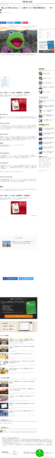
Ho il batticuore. (4, 84)
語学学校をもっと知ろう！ (47, 78)
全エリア (41, 30)
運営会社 (14, 451)
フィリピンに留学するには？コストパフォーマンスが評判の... (48, 152)
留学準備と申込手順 (46, 73)
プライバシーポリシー (16, 452)
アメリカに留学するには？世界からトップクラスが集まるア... (48, 129)
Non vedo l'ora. (4, 79)
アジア (40, 37)
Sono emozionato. (5, 80)
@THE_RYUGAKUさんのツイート (44, 170)
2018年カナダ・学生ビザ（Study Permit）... (48, 101)
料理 (48, 166)
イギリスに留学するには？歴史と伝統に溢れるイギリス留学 (48, 138)
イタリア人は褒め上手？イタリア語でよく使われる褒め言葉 (48, 115)
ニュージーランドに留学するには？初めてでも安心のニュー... (48, 147)
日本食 (50, 164)
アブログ (40, 172)
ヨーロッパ (41, 35)
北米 (40, 32)
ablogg (9, 453)
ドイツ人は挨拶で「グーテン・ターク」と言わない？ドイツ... (48, 120)
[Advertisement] (18, 263)
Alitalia (4, 430)
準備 (40, 166)
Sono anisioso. (4, 81)
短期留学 (46, 164)
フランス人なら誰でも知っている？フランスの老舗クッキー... (48, 111)
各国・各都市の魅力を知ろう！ (48, 82)
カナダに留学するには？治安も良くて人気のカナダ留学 (48, 133)
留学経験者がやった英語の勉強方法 (48, 87)
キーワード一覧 (52, 168)
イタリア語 (10, 423)
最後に (3, 86)
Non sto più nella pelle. (5, 85)
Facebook (14, 453)
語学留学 (44, 166)
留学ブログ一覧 (15, 454)
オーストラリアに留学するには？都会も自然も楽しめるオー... (48, 143)
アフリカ (49, 37)
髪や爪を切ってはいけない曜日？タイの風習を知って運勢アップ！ (48, 106)
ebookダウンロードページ (10, 96)
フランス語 (41, 164)
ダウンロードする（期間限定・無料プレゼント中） (19, 316)
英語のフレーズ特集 (46, 92)
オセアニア (49, 35)
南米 (48, 32)
